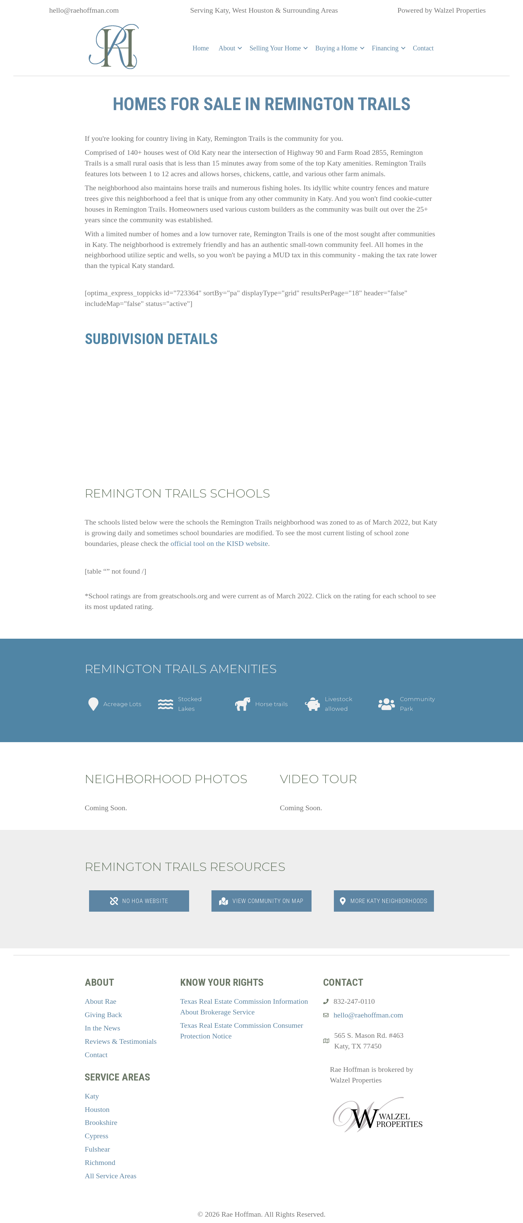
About (226, 48)
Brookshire (101, 1122)
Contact (423, 48)
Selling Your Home (275, 48)
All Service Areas (110, 1176)
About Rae (100, 1001)
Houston (97, 1109)
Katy (92, 1096)
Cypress (96, 1136)
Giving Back (103, 1014)
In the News (102, 1028)
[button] (239, 48)
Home (200, 48)
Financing (385, 48)
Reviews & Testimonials (121, 1041)
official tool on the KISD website (219, 543)
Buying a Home (336, 48)
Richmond (100, 1162)
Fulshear (97, 1149)
